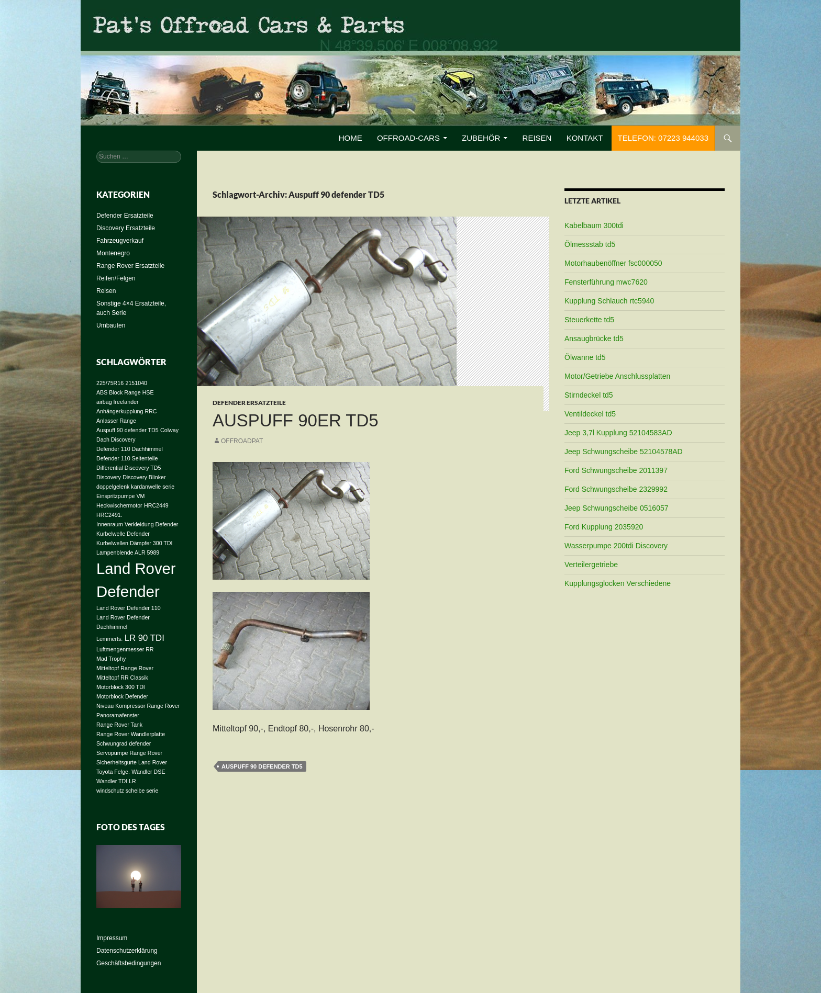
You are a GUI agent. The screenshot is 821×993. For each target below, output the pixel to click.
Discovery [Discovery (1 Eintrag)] (108, 477)
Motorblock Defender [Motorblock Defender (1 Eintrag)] (122, 696)
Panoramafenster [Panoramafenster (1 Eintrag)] (117, 715)
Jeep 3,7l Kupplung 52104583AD (618, 432)
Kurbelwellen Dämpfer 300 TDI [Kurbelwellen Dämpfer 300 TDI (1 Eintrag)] (134, 543)
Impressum (111, 938)
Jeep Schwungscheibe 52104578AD (623, 451)
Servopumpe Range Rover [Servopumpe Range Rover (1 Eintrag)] (129, 753)
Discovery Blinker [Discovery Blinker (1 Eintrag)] (144, 477)
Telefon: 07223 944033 (663, 137)
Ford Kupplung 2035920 (603, 527)
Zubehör (481, 137)
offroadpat (242, 441)
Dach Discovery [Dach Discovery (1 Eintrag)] (116, 439)
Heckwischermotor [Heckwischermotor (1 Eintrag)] (119, 505)
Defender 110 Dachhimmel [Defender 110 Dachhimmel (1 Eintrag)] (129, 449)
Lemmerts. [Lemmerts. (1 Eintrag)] (109, 639)
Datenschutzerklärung (127, 950)
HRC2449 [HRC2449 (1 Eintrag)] (156, 505)
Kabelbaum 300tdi (594, 225)
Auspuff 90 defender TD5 (262, 766)
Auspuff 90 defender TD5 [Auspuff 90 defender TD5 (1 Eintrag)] (127, 430)
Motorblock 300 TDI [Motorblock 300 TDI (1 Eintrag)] (120, 687)
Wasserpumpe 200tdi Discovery (616, 545)
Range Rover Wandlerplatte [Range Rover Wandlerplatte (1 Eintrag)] (130, 734)
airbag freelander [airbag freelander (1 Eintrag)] (117, 402)
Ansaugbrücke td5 (594, 338)
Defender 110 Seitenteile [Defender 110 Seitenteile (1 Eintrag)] (127, 458)
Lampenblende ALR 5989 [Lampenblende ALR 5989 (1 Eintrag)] (127, 552)
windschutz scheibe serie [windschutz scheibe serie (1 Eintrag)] (127, 790)
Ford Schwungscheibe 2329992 (616, 489)
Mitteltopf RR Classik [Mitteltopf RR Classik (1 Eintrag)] (122, 677)
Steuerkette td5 (589, 319)
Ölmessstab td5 (589, 244)
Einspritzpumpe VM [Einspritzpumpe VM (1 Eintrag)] (120, 496)
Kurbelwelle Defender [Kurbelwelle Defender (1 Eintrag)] (123, 534)
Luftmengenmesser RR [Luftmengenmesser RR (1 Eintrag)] (125, 649)
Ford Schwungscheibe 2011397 (616, 470)
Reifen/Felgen (116, 278)
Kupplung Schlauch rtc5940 (609, 301)
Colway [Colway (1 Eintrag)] (169, 430)
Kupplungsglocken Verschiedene (617, 583)
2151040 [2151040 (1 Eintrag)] (137, 383)
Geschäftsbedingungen (128, 963)
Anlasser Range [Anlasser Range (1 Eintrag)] (116, 420)
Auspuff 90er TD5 (296, 420)
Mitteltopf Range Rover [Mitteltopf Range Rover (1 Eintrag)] (124, 668)
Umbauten (110, 325)
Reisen (537, 137)
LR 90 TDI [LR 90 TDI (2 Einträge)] (144, 638)
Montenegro (113, 253)
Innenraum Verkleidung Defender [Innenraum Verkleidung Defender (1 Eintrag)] (137, 524)
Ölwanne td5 (585, 357)
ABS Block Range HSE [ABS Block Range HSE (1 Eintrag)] (125, 392)
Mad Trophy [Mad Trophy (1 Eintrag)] (111, 659)
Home (350, 137)
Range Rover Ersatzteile (130, 265)
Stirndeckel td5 (588, 395)
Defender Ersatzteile (249, 403)
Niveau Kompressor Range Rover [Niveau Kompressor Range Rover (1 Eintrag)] (138, 706)
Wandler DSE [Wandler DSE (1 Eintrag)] (148, 772)
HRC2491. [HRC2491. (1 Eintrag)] (109, 515)
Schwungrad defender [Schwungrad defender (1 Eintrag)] (123, 743)
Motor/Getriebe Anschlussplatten (617, 376)
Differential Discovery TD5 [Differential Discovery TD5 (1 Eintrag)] (128, 468)
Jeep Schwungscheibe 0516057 (616, 508)
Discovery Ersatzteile (125, 228)
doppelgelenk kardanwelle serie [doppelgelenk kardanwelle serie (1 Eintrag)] (135, 486)
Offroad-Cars (408, 137)
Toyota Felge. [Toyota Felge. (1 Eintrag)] (113, 772)
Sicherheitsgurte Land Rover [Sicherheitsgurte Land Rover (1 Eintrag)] (131, 762)
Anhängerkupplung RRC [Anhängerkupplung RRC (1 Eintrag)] (126, 411)
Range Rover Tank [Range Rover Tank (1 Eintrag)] (119, 724)
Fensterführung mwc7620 (606, 282)
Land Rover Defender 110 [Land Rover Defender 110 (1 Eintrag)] (128, 608)
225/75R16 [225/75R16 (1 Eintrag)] (110, 383)
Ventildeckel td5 (590, 414)
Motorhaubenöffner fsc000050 (613, 263)
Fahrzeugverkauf (119, 240)
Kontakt (585, 137)
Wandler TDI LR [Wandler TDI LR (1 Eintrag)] (116, 781)
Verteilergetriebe (591, 564)
